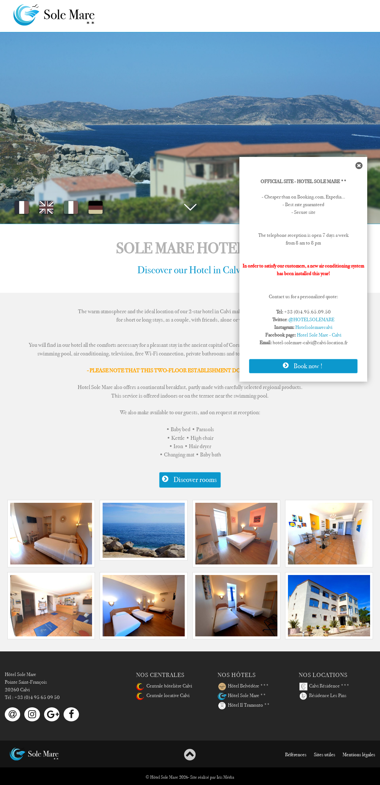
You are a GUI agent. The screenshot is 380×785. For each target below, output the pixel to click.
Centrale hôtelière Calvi (164, 686)
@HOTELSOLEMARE (311, 319)
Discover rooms (188, 479)
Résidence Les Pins (322, 696)
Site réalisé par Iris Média (212, 777)
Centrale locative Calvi (163, 696)
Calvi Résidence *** (324, 686)
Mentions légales (359, 754)
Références (295, 754)
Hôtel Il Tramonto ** (244, 706)
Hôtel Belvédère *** (243, 686)
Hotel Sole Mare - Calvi (319, 335)
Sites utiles (324, 754)
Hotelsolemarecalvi (313, 327)
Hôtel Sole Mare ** (242, 696)
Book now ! (301, 365)
